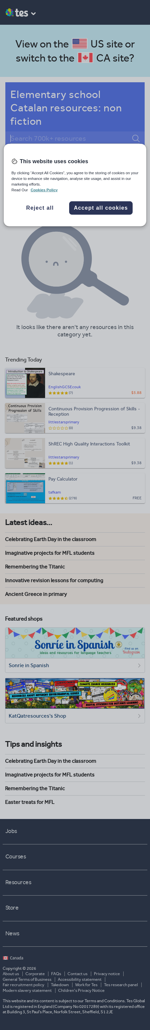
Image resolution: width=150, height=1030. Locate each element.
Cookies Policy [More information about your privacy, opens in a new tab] (44, 190)
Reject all (40, 208)
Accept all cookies (101, 208)
